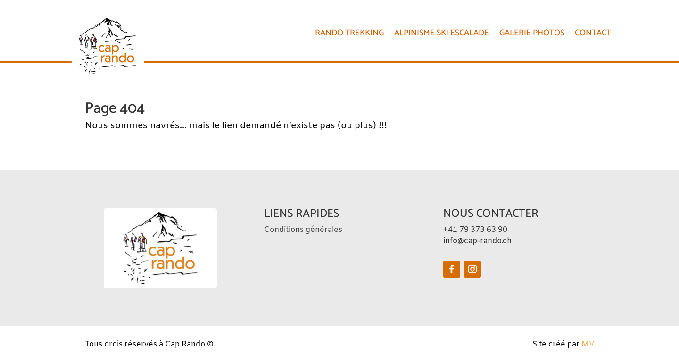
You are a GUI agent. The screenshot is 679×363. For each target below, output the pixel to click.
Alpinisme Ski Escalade (441, 33)
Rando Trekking (349, 33)
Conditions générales (303, 230)
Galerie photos (531, 33)
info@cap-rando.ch (477, 241)
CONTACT (593, 33)
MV (587, 344)
